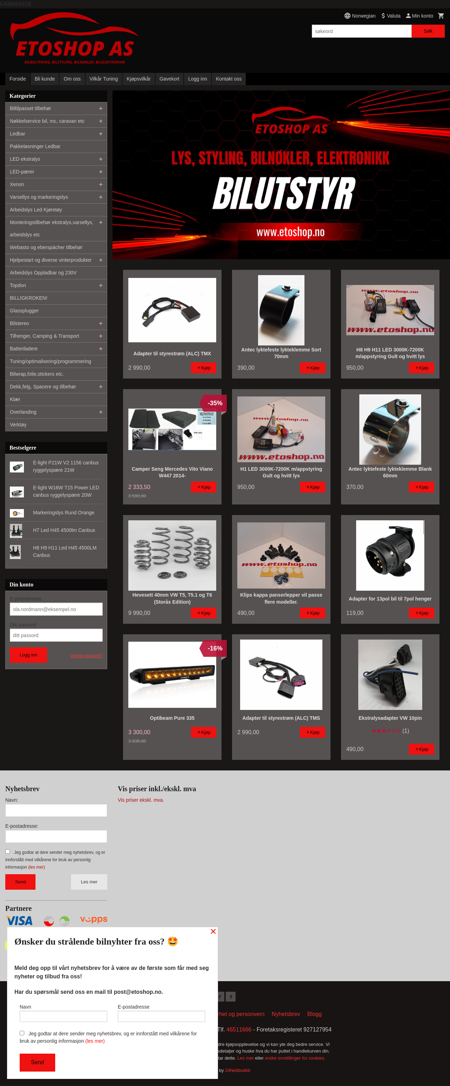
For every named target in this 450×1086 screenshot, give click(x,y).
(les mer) (36, 867)
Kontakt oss (229, 79)
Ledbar (17, 133)
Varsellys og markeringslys (39, 197)
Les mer (89, 881)
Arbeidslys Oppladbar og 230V (43, 272)
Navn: (11, 800)
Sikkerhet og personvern (234, 1015)
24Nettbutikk (237, 1071)
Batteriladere (24, 348)
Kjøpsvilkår (138, 79)
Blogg (314, 1015)
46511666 (238, 1031)
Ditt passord (23, 625)
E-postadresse (25, 599)
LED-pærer (22, 171)
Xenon (17, 184)
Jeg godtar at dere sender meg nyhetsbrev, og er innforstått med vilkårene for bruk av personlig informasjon (55, 860)
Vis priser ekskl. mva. (141, 800)
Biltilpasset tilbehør (30, 108)
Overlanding (23, 412)
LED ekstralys (25, 159)
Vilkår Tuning (104, 79)
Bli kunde (45, 79)
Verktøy (18, 424)
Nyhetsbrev (286, 1015)
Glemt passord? (86, 655)
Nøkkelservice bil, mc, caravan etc (47, 121)
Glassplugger (24, 310)
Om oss (72, 79)
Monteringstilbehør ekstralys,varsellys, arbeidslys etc (51, 228)
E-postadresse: (21, 826)
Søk (428, 31)
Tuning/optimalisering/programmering (50, 361)
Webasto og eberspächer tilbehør (46, 247)
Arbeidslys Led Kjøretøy (36, 209)
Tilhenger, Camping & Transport (44, 336)
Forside (17, 79)
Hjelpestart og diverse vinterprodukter (51, 260)
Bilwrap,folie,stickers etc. (37, 374)
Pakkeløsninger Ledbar (35, 146)
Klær (15, 399)
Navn (63, 1011)
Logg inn (197, 79)
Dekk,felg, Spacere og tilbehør (43, 386)
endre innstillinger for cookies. (295, 1059)
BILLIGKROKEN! (28, 298)
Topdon (18, 285)
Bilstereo (19, 323)
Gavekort (170, 79)
